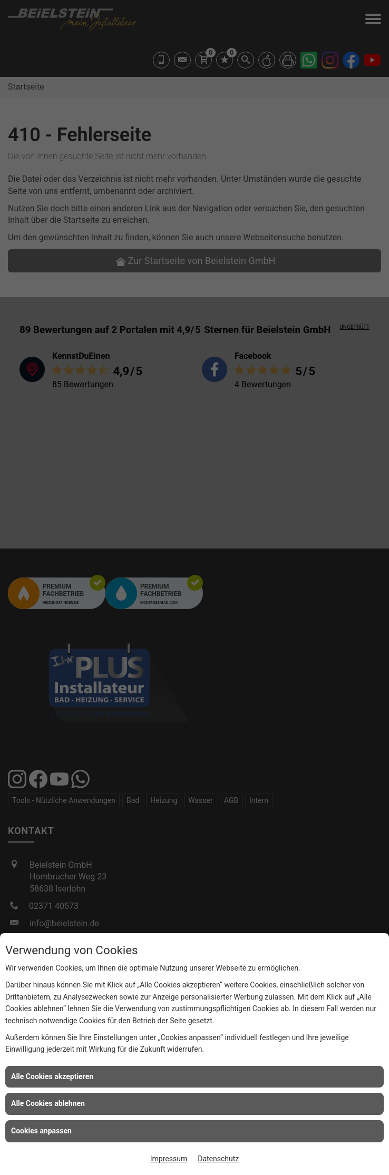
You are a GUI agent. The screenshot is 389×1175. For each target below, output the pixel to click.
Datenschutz (218, 1158)
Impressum (168, 1158)
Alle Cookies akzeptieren (52, 1076)
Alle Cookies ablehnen (48, 1103)
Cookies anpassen (41, 1131)
